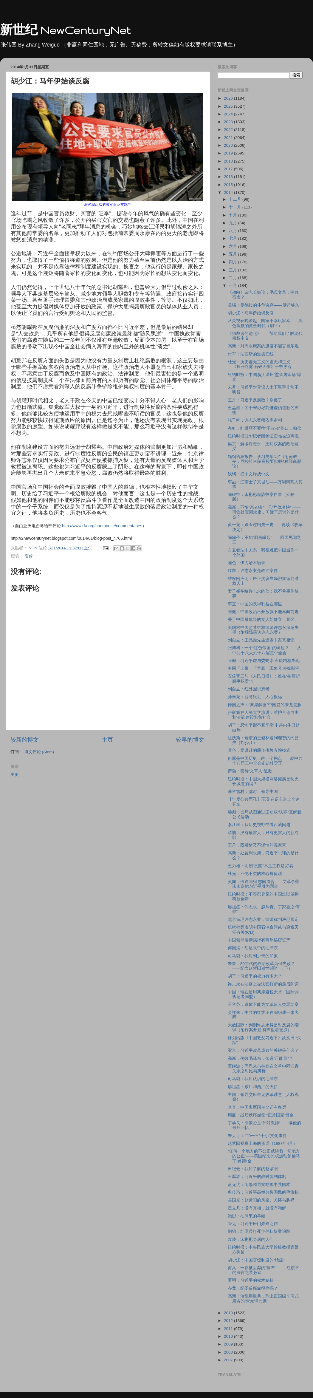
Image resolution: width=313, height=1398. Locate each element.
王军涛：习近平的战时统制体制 (257, 1176)
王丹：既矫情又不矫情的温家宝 (257, 845)
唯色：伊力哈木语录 (246, 563)
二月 (233, 278)
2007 (229, 1360)
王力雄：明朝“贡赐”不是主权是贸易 (260, 866)
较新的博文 (24, 740)
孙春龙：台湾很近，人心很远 (255, 697)
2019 (229, 153)
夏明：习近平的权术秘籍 (251, 1280)
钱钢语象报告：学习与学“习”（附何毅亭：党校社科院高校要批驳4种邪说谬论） (264, 461)
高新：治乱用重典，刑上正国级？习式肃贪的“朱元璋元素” (263, 1298)
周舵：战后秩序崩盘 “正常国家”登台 (261, 1115)
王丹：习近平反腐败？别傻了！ (257, 400)
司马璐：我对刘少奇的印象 (253, 956)
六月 (233, 246)
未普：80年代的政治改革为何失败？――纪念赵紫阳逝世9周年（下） (261, 966)
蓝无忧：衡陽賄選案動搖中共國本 (259, 1184)
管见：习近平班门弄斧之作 (253, 1223)
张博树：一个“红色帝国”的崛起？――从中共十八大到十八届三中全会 (264, 650)
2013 (229, 1313)
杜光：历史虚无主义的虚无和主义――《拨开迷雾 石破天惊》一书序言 (263, 364)
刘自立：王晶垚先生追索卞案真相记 (261, 640)
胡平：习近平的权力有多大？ (255, 976)
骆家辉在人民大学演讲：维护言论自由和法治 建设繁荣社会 (263, 715)
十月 (233, 215)
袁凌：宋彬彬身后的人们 (251, 1239)
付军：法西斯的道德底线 (251, 354)
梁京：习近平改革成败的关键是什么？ (263, 1050)
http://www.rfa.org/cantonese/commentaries (102, 525)
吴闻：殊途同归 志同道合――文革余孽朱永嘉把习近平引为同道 (264, 884)
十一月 (235, 207)
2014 (229, 192)
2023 (229, 122)
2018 (229, 161)
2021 (229, 137)
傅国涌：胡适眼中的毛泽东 (253, 948)
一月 (233, 285)
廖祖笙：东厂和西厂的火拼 (253, 1087)
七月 (233, 238)
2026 (229, 98)
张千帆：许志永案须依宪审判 (255, 420)
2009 (229, 1344)
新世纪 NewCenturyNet (65, 30)
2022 (229, 129)
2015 (229, 185)
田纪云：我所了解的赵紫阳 (253, 1169)
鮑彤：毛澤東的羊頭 (246, 1216)
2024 (229, 114)
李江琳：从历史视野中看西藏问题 (259, 824)
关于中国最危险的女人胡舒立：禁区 (261, 619)
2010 (229, 1336)
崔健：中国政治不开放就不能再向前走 (263, 612)
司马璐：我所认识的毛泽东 (253, 1079)
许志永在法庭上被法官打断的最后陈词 (263, 984)
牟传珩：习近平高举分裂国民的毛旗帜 (263, 1192)
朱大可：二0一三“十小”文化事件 (257, 1135)
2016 (229, 176)
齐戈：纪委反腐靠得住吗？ (253, 1288)
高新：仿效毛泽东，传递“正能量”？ (260, 1058)
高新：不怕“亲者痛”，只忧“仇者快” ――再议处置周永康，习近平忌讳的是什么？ (264, 512)
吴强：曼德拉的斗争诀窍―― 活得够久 (264, 305)
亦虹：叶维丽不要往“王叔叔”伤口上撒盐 (264, 428)
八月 (233, 230)
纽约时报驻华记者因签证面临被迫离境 (263, 436)
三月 (233, 270)
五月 (233, 254)
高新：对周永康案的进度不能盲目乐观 (263, 346)
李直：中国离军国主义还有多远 (257, 1107)
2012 (229, 1320)
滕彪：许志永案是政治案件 (253, 570)
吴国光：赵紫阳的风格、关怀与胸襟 (261, 1200)
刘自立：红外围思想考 (248, 689)
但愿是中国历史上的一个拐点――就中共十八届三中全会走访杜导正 (265, 761)
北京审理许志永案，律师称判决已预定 (263, 919)
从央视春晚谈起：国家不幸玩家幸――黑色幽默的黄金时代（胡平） (265, 323)
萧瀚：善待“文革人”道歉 (250, 771)
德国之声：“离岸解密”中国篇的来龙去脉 (264, 705)
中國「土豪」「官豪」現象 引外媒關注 (264, 668)
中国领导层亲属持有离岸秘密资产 (259, 940)
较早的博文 (190, 740)
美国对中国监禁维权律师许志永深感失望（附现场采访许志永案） (263, 630)
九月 (233, 223)
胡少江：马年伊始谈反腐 (251, 313)
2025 (229, 106)
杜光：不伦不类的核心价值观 (255, 873)
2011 (229, 1328)
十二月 (235, 199)
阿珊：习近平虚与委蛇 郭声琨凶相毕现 (264, 660)
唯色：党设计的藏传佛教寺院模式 (259, 750)
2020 (229, 145)
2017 (229, 169)
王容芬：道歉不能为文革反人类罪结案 (263, 1004)
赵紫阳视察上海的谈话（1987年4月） (262, 1143)
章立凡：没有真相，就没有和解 (257, 1208)
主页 (107, 740)
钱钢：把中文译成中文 (248, 474)
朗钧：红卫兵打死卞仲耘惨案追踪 (259, 1231)
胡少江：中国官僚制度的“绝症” (256, 1260)
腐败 (28, 556)
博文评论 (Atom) (39, 752)
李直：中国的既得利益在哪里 (255, 604)
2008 (229, 1352)
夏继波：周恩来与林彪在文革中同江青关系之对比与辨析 (263, 1068)
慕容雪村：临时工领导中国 (253, 791)
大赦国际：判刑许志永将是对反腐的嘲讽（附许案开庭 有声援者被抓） (263, 1027)
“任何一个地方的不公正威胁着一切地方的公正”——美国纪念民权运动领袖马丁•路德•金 (264, 1156)
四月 (233, 262)
